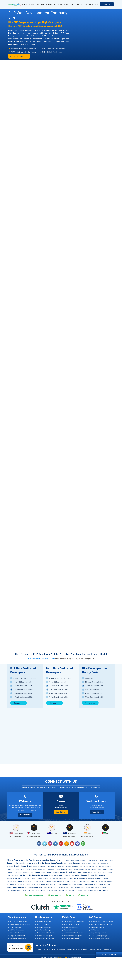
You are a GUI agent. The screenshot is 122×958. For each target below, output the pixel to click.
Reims (30, 869)
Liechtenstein (34, 875)
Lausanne (100, 884)
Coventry (87, 887)
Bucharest (67, 881)
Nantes (9, 869)
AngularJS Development (17, 935)
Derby (92, 887)
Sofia (35, 863)
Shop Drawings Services (98, 932)
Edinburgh (98, 887)
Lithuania (44, 875)
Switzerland (88, 884)
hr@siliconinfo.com (61, 807)
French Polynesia (59, 866)
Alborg (83, 863)
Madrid (28, 884)
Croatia (41, 863)
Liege (106, 860)
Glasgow (25, 890)
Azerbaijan (44, 860)
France (29, 866)
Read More (25, 814)
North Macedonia (80, 878)
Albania (10, 860)
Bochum (76, 869)
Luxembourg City (69, 875)
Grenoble (68, 866)
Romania (60, 881)
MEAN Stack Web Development (20, 924)
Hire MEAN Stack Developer (45, 938)
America (84, 895)
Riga (27, 875)
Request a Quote (19, 56)
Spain (17, 884)
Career (99, 949)
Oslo (14, 881)
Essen (99, 869)
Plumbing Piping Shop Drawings (100, 938)
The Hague (70, 878)
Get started (19, 703)
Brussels (77, 860)
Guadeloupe (75, 866)
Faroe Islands (104, 863)
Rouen (45, 869)
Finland (23, 866)
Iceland (62, 872)
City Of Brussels (90, 860)
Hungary (49, 872)
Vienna (37, 860)
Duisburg (94, 869)
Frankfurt (104, 869)
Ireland (69, 872)
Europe (71, 895)
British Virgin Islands (64, 887)
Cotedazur (43, 866)
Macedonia (91, 878)
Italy (79, 872)
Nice (22, 869)
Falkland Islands (11, 890)
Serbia (103, 881)
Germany (64, 869)
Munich (20, 872)
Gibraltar (19, 890)
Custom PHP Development (18, 921)
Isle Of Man (31, 890)
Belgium (60, 860)
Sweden (65, 884)
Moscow (80, 881)
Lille (81, 866)
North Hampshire (70, 890)
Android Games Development (73, 935)
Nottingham (79, 890)
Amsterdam (21, 878)
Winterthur (107, 884)
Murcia (38, 884)
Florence (90, 872)
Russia (74, 881)
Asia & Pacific (56, 895)
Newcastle (61, 890)
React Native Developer (71, 930)
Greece (37, 872)
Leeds (37, 890)
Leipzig (15, 872)
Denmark (76, 863)
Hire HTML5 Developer (44, 921)
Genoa (95, 872)
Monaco (91, 875)
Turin (12, 875)
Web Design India (15, 927)
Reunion (40, 869)
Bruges (72, 860)
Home (39, 949)
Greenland (10, 866)
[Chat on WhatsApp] (82, 843)
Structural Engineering (97, 927)
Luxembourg (58, 875)
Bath (45, 887)
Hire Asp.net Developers (44, 935)
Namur (111, 860)
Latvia (22, 875)
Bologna (84, 872)
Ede (50, 878)
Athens (43, 872)
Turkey (14, 887)
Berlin (70, 869)
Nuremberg (26, 872)
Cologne (81, 869)
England (104, 887)
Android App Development (72, 924)
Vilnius (51, 875)
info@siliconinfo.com (97, 807)
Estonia (17, 866)
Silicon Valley (62, 957)
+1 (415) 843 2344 (16, 948)
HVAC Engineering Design (99, 935)
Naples (104, 872)
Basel (95, 884)
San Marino (95, 881)
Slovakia (110, 881)
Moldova (83, 875)
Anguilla (41, 887)
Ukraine (21, 887)
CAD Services (82, 949)
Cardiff (72, 887)
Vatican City (103, 890)
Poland (19, 881)
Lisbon (54, 881)
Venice (17, 875)
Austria (32, 860)
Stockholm (79, 884)
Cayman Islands (79, 887)
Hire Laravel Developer (44, 927)
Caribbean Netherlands (36, 878)
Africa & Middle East (35, 895)
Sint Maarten (62, 878)
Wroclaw (41, 881)
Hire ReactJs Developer (44, 930)
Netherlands (12, 878)
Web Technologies (58, 949)
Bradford (50, 887)
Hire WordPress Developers (45, 932)
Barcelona (22, 884)
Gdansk (25, 881)
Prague (70, 863)
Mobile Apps (71, 949)
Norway (98, 878)
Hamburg (110, 869)
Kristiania (9, 881)
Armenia (24, 860)
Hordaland (105, 878)
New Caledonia (16, 869)
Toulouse (57, 869)
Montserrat (54, 890)
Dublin (74, 872)
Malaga (34, 884)
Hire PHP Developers (43, 924)
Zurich (9, 887)
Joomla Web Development (18, 938)
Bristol (56, 887)
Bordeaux (36, 866)
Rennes (35, 869)
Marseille (88, 866)
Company (46, 949)
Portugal (48, 881)
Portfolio (92, 949)
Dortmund (87, 869)
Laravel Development (17, 932)
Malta (77, 875)
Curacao (45, 878)
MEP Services (95, 930)
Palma (43, 884)
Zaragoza (58, 884)
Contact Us (108, 949)
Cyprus (47, 863)
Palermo (109, 872)
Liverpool (42, 890)
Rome (8, 875)
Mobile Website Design (71, 927)
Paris (26, 869)
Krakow (30, 881)
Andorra (17, 860)
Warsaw (36, 881)
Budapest (56, 872)
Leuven (102, 860)
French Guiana (50, 866)
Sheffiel (96, 890)
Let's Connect (107, 4)
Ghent (97, 860)
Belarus (53, 860)
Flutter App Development (72, 938)
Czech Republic (57, 863)
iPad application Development (73, 932)
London (48, 890)
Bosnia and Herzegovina (16, 863)
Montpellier (108, 866)
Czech (65, 863)
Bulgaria (30, 863)
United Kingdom (31, 887)
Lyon (84, 866)
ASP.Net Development (17, 930)
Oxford (85, 890)
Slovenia (10, 884)
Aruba (27, 878)
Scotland (90, 890)
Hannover (9, 872)
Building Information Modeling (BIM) (102, 921)
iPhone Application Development (74, 921)
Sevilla (47, 884)
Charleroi (82, 860)
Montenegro (100, 875)
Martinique (95, 866)
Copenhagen (96, 863)
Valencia (52, 884)
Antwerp (66, 860)
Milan (99, 872)
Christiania (89, 863)
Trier (32, 872)
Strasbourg (51, 869)
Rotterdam (55, 878)
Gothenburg (72, 884)
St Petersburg (86, 881)
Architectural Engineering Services (101, 924)
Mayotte (101, 866)
